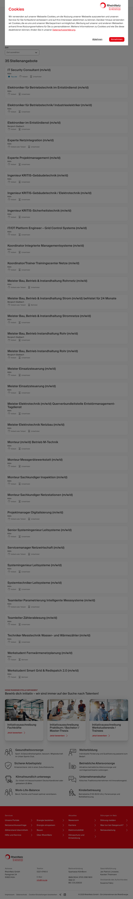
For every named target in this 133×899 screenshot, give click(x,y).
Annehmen (117, 39)
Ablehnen (97, 39)
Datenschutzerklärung (63, 30)
